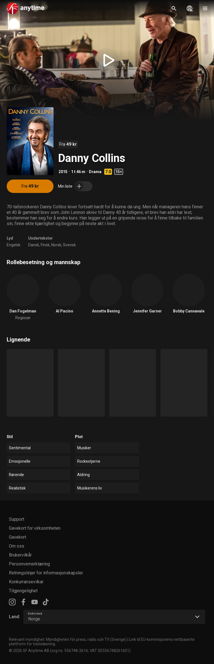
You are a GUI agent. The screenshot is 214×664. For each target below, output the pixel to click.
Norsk (56, 245)
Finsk (45, 245)
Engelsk (13, 245)
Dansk (33, 245)
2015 (63, 171)
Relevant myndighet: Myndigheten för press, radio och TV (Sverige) (68, 639)
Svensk (69, 245)
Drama (95, 171)
